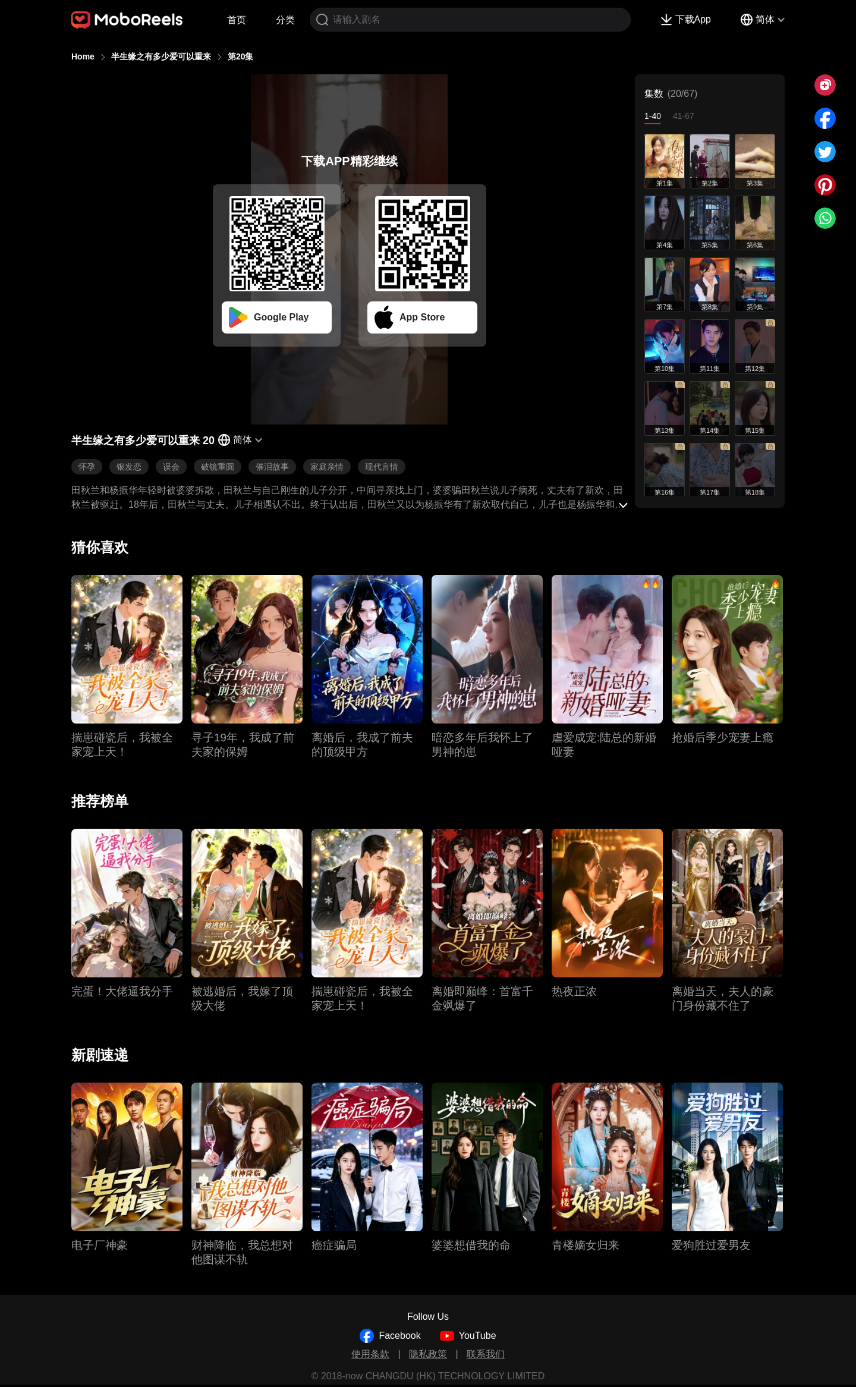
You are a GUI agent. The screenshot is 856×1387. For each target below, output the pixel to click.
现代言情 (381, 466)
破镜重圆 (217, 466)
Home (83, 56)
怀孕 (86, 466)
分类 (285, 20)
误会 (171, 466)
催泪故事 (272, 466)
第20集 (241, 56)
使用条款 (370, 1354)
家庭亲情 (327, 466)
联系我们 (486, 1354)
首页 (236, 20)
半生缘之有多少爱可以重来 (161, 56)
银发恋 (129, 466)
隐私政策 (428, 1354)
